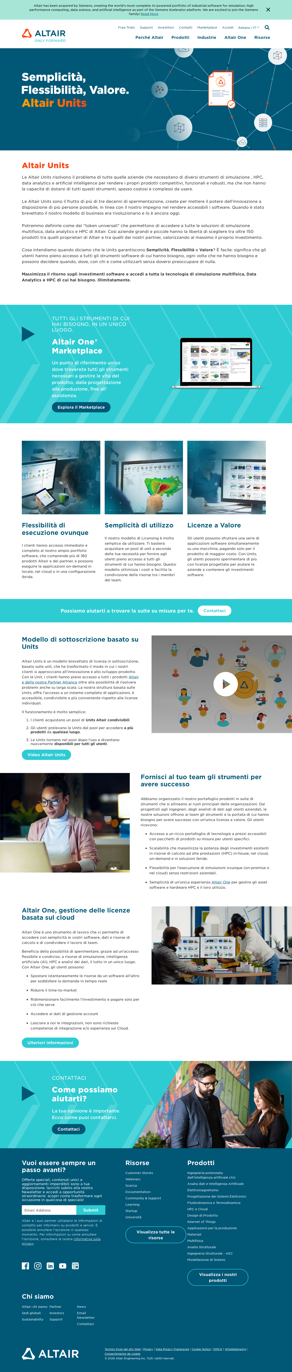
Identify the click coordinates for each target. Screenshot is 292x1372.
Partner (55, 1306)
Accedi (227, 27)
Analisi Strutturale (201, 1247)
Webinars (132, 1179)
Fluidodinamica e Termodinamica (214, 1203)
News (81, 1306)
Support (146, 27)
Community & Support (143, 1198)
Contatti (185, 27)
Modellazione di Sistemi (206, 1260)
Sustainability (32, 1319)
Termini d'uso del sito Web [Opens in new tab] (123, 1349)
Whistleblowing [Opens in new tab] (235, 1349)
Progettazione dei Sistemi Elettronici (216, 1196)
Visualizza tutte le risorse (156, 1234)
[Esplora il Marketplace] (216, 394)
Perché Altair (149, 37)
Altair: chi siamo (35, 1306)
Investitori (166, 27)
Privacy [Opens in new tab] (148, 1349)
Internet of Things (201, 1222)
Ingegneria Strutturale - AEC (210, 1253)
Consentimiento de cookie (122, 1353)
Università (133, 1217)
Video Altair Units (46, 754)
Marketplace (207, 27)
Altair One (235, 37)
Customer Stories (139, 1173)
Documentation (137, 1192)
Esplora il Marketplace (81, 407)
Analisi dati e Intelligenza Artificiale (215, 1184)
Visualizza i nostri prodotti (218, 1277)
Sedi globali (31, 1313)
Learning (132, 1204)
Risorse (262, 37)
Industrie (206, 37)
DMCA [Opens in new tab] (217, 1349)
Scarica (131, 1185)
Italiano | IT (247, 27)
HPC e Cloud (197, 1209)
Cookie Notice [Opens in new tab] (201, 1349)
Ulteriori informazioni (50, 1042)
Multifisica (195, 1241)
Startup (131, 1211)
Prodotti (180, 37)
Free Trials (126, 27)
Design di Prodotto (202, 1215)
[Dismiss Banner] (268, 10)
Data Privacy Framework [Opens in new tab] (172, 1349)
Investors (57, 1313)
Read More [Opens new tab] (149, 14)
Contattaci (214, 610)
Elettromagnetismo (203, 1190)
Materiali (194, 1234)
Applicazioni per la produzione (212, 1228)
